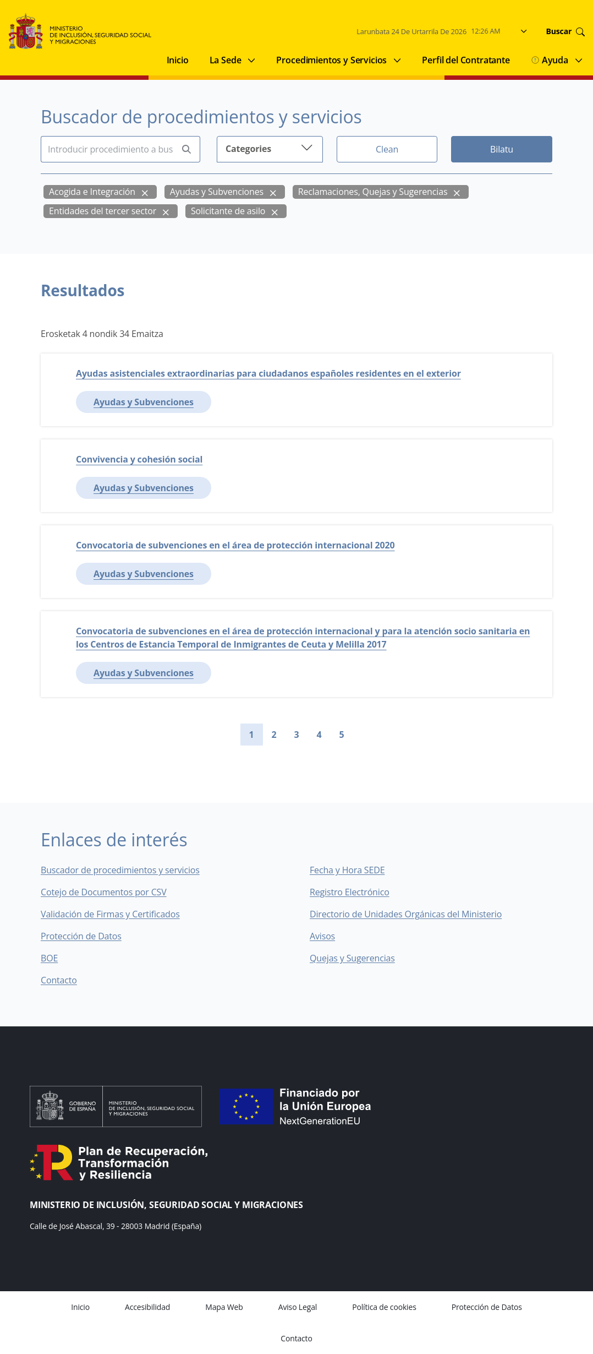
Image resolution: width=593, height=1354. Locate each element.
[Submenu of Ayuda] (579, 60)
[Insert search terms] (107, 149)
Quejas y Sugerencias (352, 958)
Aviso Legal (297, 1307)
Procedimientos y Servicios (331, 60)
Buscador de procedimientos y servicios (120, 870)
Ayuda (549, 60)
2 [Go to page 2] (274, 734)
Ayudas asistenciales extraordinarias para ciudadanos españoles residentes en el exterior (268, 373)
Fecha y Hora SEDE (347, 870)
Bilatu (501, 149)
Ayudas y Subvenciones (216, 192)
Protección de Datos (81, 936)
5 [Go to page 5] (341, 734)
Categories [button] (270, 148)
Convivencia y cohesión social (139, 459)
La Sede (225, 60)
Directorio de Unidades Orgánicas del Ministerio (406, 914)
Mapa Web (224, 1307)
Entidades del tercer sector (102, 211)
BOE (57, 958)
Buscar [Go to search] (565, 31)
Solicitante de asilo (228, 211)
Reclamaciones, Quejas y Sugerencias (373, 192)
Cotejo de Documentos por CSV (111, 892)
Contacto (66, 980)
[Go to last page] (379, 734)
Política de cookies (384, 1307)
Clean (387, 149)
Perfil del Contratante (465, 60)
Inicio (178, 60)
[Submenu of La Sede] (251, 60)
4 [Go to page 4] (319, 734)
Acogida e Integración (92, 192)
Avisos (322, 936)
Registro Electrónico (349, 892)
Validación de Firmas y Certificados (118, 914)
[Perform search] (186, 149)
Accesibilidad (147, 1307)
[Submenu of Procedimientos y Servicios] (397, 60)
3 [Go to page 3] (296, 734)
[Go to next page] (362, 734)
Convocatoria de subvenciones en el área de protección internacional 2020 (235, 545)
